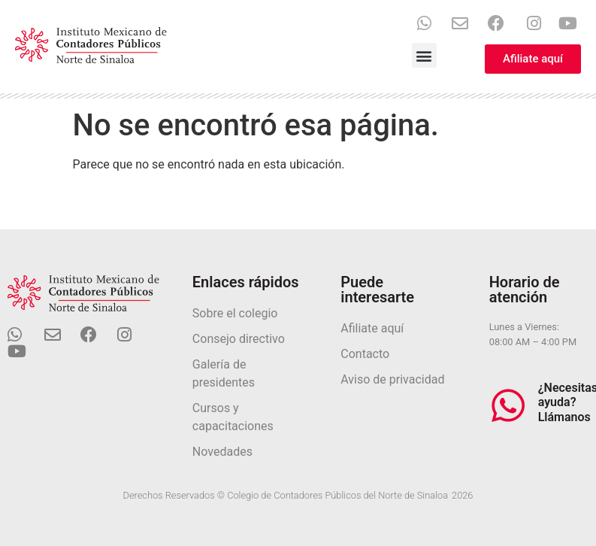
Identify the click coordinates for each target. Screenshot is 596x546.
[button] (424, 55)
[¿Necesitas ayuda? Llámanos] (508, 405)
